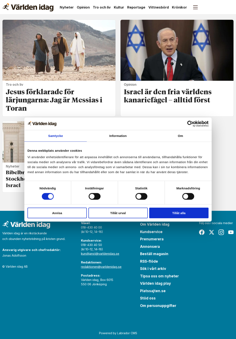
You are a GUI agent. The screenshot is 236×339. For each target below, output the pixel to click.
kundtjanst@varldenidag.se (100, 254)
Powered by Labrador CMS (118, 333)
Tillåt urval (118, 213)
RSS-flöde (149, 261)
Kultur (119, 7)
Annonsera (150, 247)
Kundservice (151, 232)
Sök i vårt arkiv (153, 269)
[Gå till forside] (27, 7)
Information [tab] (118, 135)
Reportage (136, 7)
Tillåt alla (179, 213)
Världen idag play (155, 283)
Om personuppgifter (158, 306)
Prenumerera (152, 239)
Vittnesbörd (158, 7)
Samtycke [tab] (55, 135)
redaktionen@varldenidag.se (101, 267)
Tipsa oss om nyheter (159, 276)
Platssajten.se (153, 291)
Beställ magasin (154, 254)
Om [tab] (180, 135)
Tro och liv (102, 7)
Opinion (83, 7)
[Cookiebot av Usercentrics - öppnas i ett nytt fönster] (190, 123)
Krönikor (179, 7)
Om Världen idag (154, 224)
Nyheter (67, 7)
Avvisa (57, 213)
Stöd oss (148, 298)
